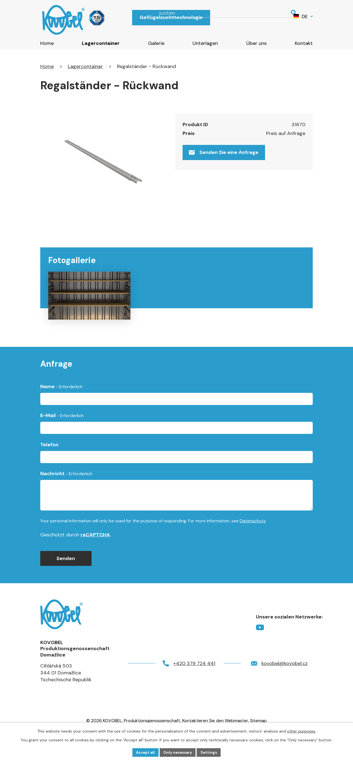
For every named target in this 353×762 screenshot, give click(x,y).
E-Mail (62, 437)
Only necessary (178, 752)
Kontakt (304, 43)
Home (47, 43)
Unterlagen (205, 43)
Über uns (256, 43)
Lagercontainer (101, 43)
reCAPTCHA (95, 556)
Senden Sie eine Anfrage (225, 153)
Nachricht (66, 494)
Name (61, 407)
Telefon (49, 466)
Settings (210, 752)
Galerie (156, 43)
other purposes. (301, 730)
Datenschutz (253, 542)
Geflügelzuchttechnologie (171, 17)
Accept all (144, 752)
